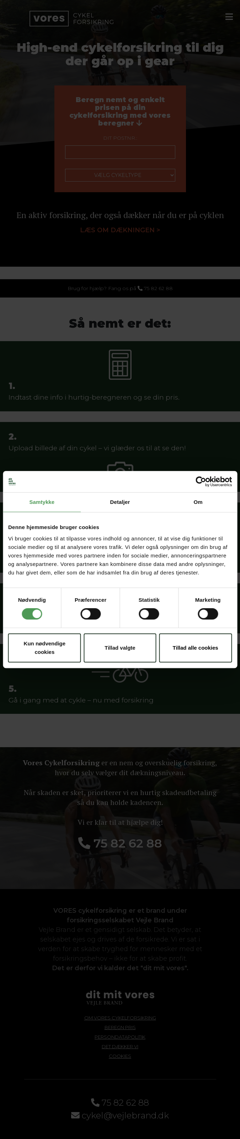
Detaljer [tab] (120, 502)
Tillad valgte (120, 648)
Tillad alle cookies (195, 648)
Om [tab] (198, 502)
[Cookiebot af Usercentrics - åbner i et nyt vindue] (201, 481)
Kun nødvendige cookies (45, 647)
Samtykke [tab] (41, 502)
